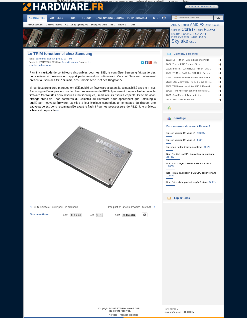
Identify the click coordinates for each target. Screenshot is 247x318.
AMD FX (197, 24)
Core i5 (176, 29)
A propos (113, 315)
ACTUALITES (37, 18)
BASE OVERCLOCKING (110, 18)
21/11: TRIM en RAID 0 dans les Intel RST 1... (189, 77)
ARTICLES (56, 18)
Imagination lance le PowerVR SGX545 (132, 207)
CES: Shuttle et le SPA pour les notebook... (54, 207)
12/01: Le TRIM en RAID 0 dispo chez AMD (187, 60)
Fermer (186, 1)
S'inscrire (194, 6)
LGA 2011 (199, 33)
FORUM (86, 18)
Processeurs (35, 24)
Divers (122, 24)
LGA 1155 (187, 34)
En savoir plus (172, 1)
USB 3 (192, 41)
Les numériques (172, 312)
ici (57, 110)
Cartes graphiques (76, 24)
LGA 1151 (176, 34)
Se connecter (208, 6)
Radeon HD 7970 (198, 37)
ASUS (208, 25)
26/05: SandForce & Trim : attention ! (184, 95)
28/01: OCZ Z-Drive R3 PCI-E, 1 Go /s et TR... (189, 82)
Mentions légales (129, 315)
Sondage (180, 118)
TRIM (69, 58)
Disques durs (99, 24)
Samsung (41, 58)
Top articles (182, 197)
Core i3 (216, 25)
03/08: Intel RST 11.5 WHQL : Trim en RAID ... (188, 68)
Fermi (200, 30)
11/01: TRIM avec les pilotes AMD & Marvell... (189, 86)
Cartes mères (54, 24)
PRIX (72, 18)
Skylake (179, 41)
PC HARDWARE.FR (138, 18)
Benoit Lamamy (70, 62)
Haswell (210, 30)
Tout (132, 24)
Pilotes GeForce (180, 36)
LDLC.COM (189, 312)
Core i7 (189, 29)
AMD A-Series (180, 24)
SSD (112, 24)
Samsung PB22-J (56, 58)
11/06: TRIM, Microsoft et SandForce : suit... (188, 91)
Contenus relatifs (186, 53)
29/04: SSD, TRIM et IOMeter (180, 99)
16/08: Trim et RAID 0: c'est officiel (183, 64)
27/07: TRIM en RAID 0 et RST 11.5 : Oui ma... (189, 73)
